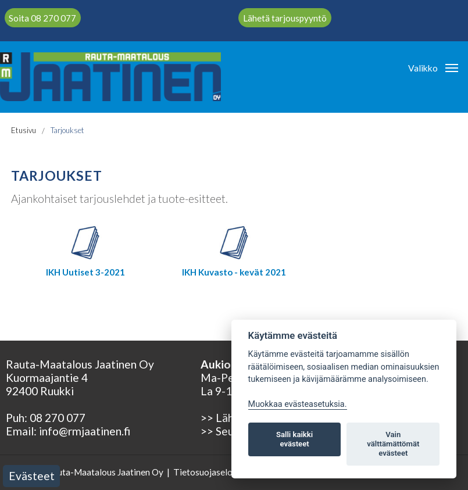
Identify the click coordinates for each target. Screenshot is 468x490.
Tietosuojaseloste (209, 472)
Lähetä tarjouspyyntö (285, 17)
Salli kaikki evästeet (294, 439)
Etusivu (23, 130)
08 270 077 (57, 417)
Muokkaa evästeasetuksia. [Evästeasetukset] (297, 404)
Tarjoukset (67, 130)
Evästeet (32, 475)
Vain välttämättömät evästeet (393, 443)
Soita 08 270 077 (42, 17)
